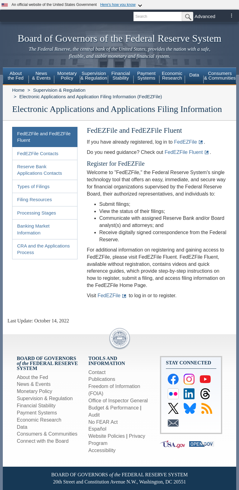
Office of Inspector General (118, 400)
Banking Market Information (33, 229)
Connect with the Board (42, 441)
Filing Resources (34, 199)
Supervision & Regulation (59, 90)
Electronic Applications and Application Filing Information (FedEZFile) (90, 96)
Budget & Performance (113, 407)
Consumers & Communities (220, 76)
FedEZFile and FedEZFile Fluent (44, 137)
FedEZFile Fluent (184, 152)
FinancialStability (120, 76)
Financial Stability (36, 405)
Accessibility (101, 450)
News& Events (41, 76)
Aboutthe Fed (16, 76)
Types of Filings (33, 186)
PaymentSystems (146, 76)
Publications (101, 379)
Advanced (204, 16)
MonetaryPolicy (67, 76)
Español (97, 429)
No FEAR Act (103, 422)
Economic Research (39, 420)
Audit (94, 415)
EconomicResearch (172, 76)
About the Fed (32, 377)
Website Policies (106, 436)
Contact (96, 372)
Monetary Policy (34, 391)
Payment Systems (37, 412)
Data (194, 74)
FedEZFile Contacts (38, 153)
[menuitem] (16, 76)
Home (18, 90)
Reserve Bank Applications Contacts (39, 170)
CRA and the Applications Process (43, 249)
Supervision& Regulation (94, 76)
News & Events (33, 384)
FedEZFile (185, 142)
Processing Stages (36, 212)
